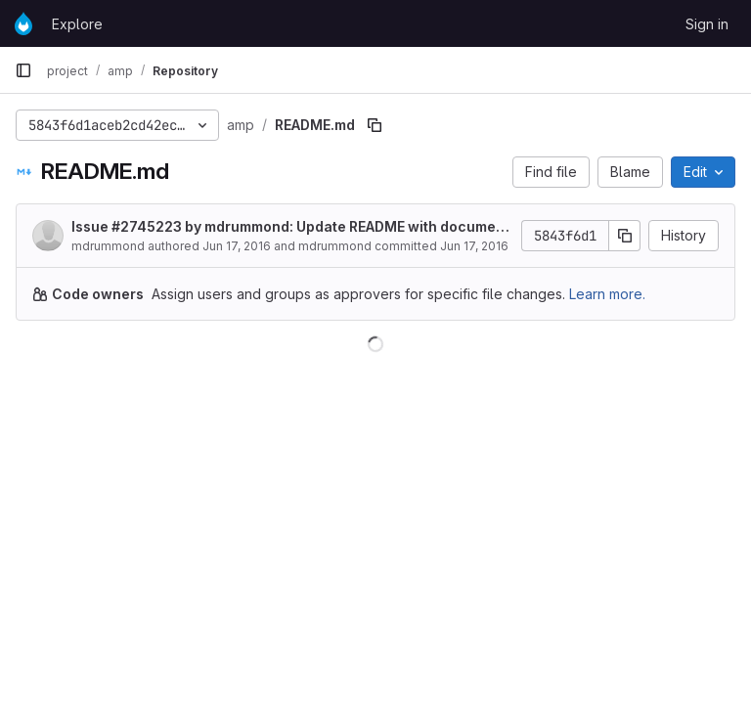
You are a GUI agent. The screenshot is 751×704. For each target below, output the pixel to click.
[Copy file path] (374, 125)
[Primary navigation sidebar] (23, 70)
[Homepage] (23, 23)
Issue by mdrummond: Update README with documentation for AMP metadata (290, 227)
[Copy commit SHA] (625, 235)
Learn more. (607, 294)
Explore (77, 24)
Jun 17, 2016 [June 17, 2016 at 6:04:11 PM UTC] (236, 246)
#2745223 (146, 226)
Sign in (707, 24)
